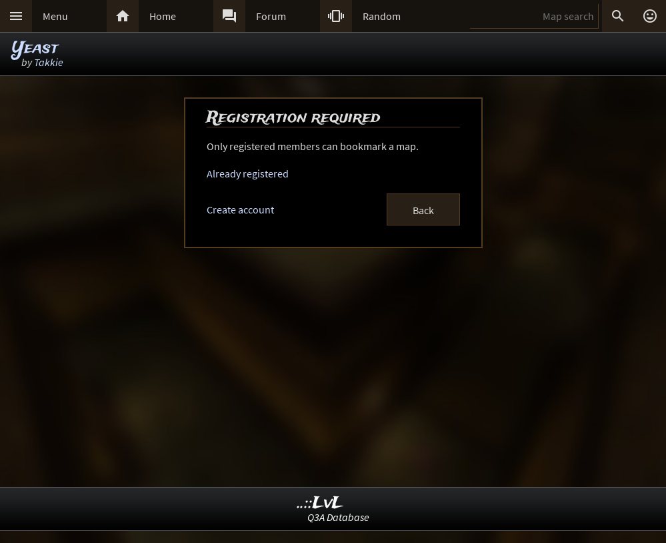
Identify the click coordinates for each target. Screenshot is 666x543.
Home (162, 16)
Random (382, 16)
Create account (240, 209)
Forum (271, 16)
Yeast (35, 48)
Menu (55, 16)
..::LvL (320, 503)
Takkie (48, 62)
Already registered (248, 173)
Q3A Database (338, 517)
